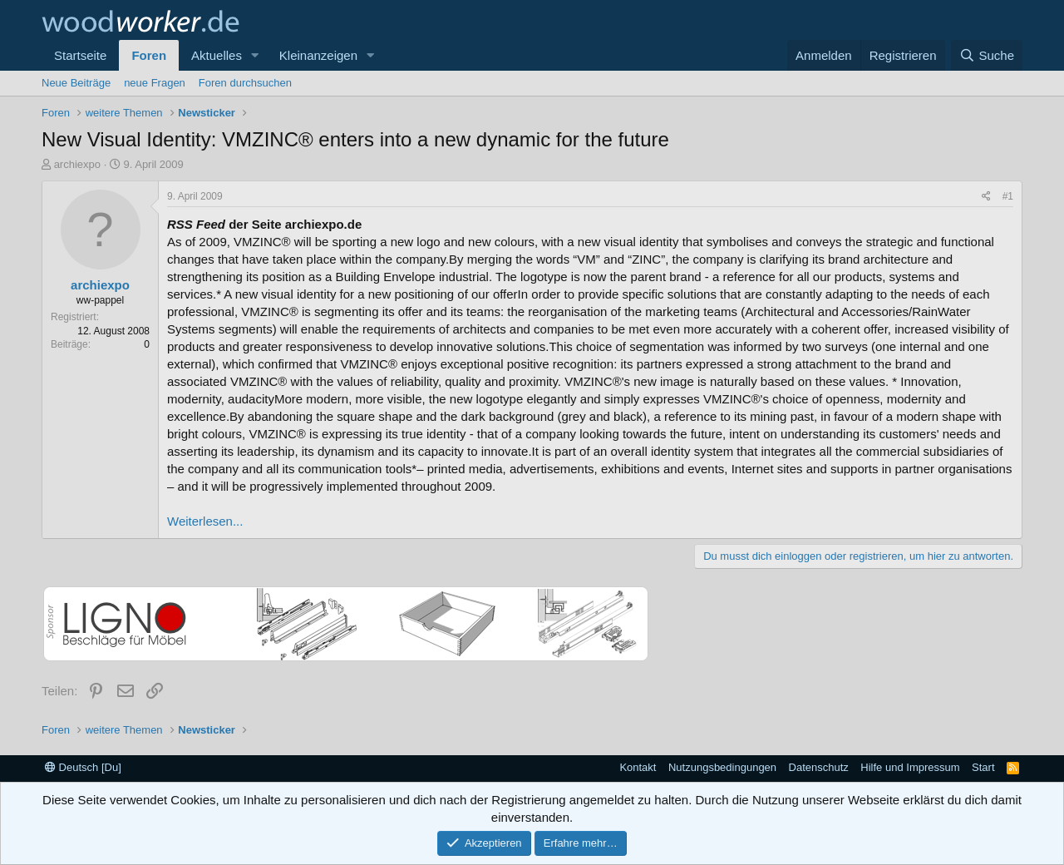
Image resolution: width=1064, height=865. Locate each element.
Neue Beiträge (76, 83)
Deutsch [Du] (83, 767)
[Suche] (986, 55)
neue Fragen (154, 83)
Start (983, 767)
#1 (1007, 196)
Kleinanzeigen (318, 55)
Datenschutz (819, 767)
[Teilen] (986, 196)
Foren (148, 55)
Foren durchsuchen (245, 83)
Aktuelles (216, 55)
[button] (255, 55)
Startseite (80, 55)
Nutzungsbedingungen (722, 767)
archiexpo (77, 164)
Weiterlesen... (205, 521)
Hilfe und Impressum (909, 767)
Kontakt (637, 767)
